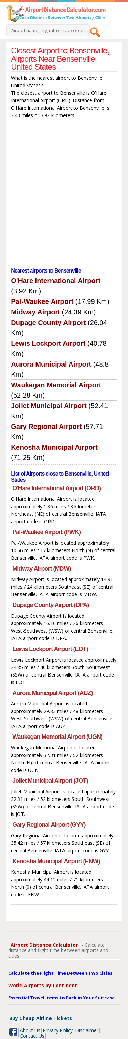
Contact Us (32, 1036)
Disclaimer (86, 1030)
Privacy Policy (58, 1030)
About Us (30, 1030)
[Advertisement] (64, 189)
